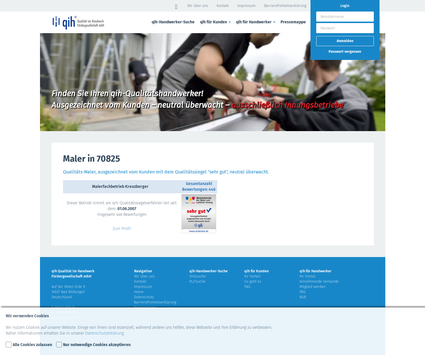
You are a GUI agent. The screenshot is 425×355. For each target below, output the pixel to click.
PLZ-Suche (197, 281)
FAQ (247, 286)
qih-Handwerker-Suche (173, 22)
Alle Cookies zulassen (32, 344)
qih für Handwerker (256, 22)
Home (139, 292)
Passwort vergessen (345, 51)
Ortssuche (197, 276)
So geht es (252, 281)
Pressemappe (293, 22)
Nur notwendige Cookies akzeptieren (97, 344)
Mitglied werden (312, 286)
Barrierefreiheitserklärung (285, 5)
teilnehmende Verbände (319, 281)
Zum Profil (122, 228)
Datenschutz (144, 297)
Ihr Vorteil (252, 276)
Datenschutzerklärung (104, 333)
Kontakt (223, 5)
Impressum (246, 5)
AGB (303, 297)
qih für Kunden (216, 22)
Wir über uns (197, 5)
